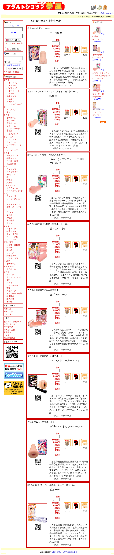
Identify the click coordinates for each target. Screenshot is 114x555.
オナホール (11, 118)
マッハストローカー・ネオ (64, 360)
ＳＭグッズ (11, 169)
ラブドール (11, 126)
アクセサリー (12, 172)
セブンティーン (58, 294)
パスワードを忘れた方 (13, 43)
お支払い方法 (9, 330)
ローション (11, 139)
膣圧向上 (10, 101)
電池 (8, 280)
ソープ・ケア (12, 150)
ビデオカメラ (12, 258)
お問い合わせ (9, 324)
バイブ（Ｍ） (12, 85)
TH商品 (7, 261)
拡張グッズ (11, 158)
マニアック (11, 239)
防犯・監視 (8, 242)
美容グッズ (11, 291)
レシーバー (11, 253)
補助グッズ (8, 137)
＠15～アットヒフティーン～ (66, 426)
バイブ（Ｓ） (12, 83)
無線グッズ (11, 96)
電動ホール (11, 120)
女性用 (6, 80)
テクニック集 (12, 237)
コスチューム (9, 185)
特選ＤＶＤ (11, 231)
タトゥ (9, 283)
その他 (6, 272)
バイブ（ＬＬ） (13, 91)
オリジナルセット (14, 277)
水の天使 (10, 299)
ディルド (10, 99)
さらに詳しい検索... (12, 72)
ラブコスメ (8, 212)
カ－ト (81, 16)
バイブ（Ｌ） (12, 88)
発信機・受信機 (13, 245)
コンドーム (11, 142)
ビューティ (55, 489)
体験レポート (9, 309)
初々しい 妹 (57, 228)
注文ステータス (107, 16)
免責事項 (7, 332)
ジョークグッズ (13, 285)
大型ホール (11, 123)
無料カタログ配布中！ (13, 322)
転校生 (53, 96)
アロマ (9, 223)
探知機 (9, 250)
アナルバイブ (12, 156)
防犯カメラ (11, 256)
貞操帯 (9, 183)
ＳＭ (5, 166)
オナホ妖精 (55, 33)
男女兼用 (10, 220)
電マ (8, 112)
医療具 (9, 180)
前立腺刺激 (11, 164)
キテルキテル (9, 266)
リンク (6, 335)
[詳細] (70, 82)
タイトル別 (11, 229)
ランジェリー (12, 196)
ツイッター (8, 314)
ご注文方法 (8, 327)
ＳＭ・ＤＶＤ (12, 234)
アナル (6, 153)
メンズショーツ (13, 204)
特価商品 (10, 296)
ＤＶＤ (6, 226)
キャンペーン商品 (14, 293)
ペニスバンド (12, 110)
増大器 (9, 131)
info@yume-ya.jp (107, 13)
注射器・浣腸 (12, 161)
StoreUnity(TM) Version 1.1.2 (64, 552)
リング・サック (13, 129)
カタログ (10, 274)
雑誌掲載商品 (9, 338)
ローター (10, 93)
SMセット (10, 174)
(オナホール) (97, 39)
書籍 (8, 288)
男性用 (6, 115)
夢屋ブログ (8, 311)
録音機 (9, 247)
